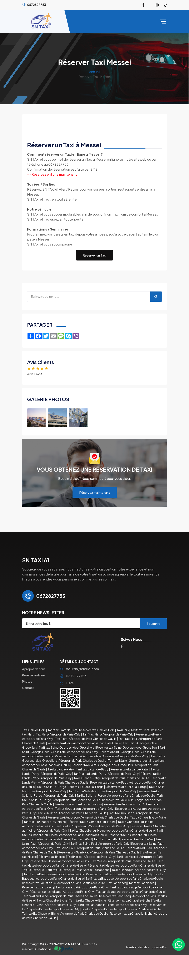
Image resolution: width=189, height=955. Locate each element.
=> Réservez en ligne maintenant (52, 174)
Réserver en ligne (33, 675)
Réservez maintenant (94, 492)
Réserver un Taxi (94, 255)
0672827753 (73, 676)
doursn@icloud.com (79, 669)
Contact (28, 688)
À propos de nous (33, 669)
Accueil (94, 71)
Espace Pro (159, 947)
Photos (27, 681)
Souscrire (153, 623)
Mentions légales (137, 947)
